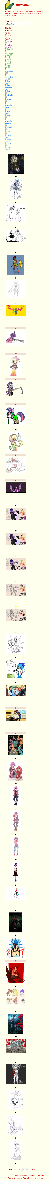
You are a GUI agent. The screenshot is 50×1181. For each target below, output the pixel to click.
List (16, 1175)
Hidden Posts (8, 29)
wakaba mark (8, 140)
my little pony (8, 46)
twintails (10, 95)
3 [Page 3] (27, 1170)
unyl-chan (7, 58)
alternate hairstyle (8, 106)
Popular (11, 1178)
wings (9, 99)
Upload (32, 1175)
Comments (29, 12)
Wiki (29, 14)
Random (40, 1175)
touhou (9, 41)
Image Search (23, 1178)
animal (9, 127)
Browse (23, 1175)
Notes (39, 12)
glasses (9, 131)
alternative (22, 5)
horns (9, 143)
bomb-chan (8, 62)
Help (7, 16)
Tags (15, 14)
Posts (19, 12)
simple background (8, 87)
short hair (7, 82)
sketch (9, 91)
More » (14, 16)
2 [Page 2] (23, 1170)
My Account (9, 12)
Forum (36, 14)
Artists (7, 14)
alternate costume (8, 122)
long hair (7, 112)
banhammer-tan (9, 54)
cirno (8, 49)
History (34, 1178)
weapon (10, 115)
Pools (22, 14)
